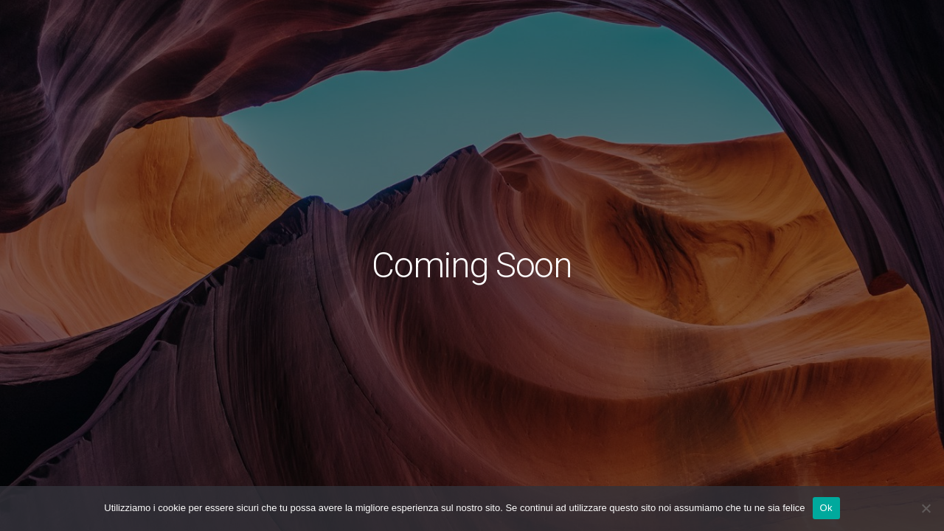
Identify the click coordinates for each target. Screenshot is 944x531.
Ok (826, 507)
